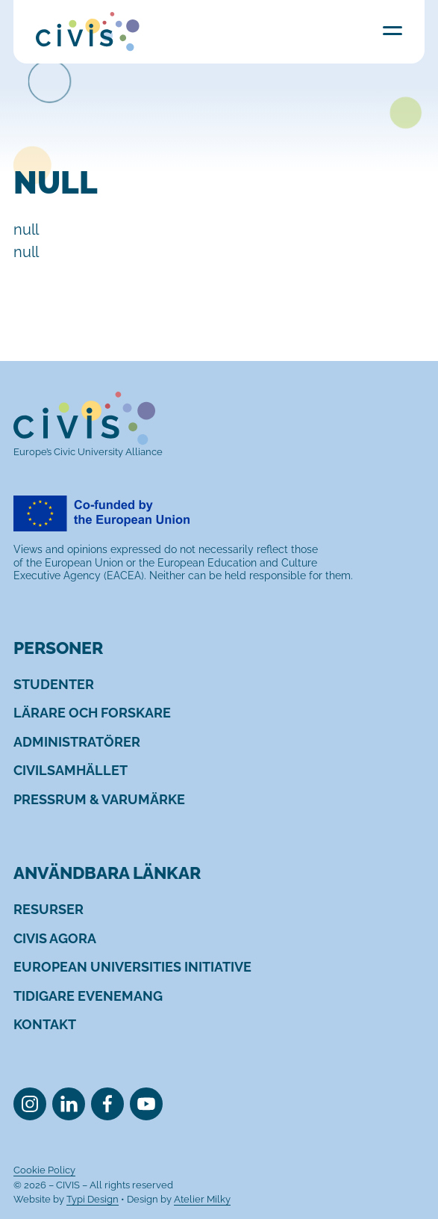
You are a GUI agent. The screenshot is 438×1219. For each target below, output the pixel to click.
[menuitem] (53, 684)
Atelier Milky (202, 1199)
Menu (392, 30)
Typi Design (92, 1199)
